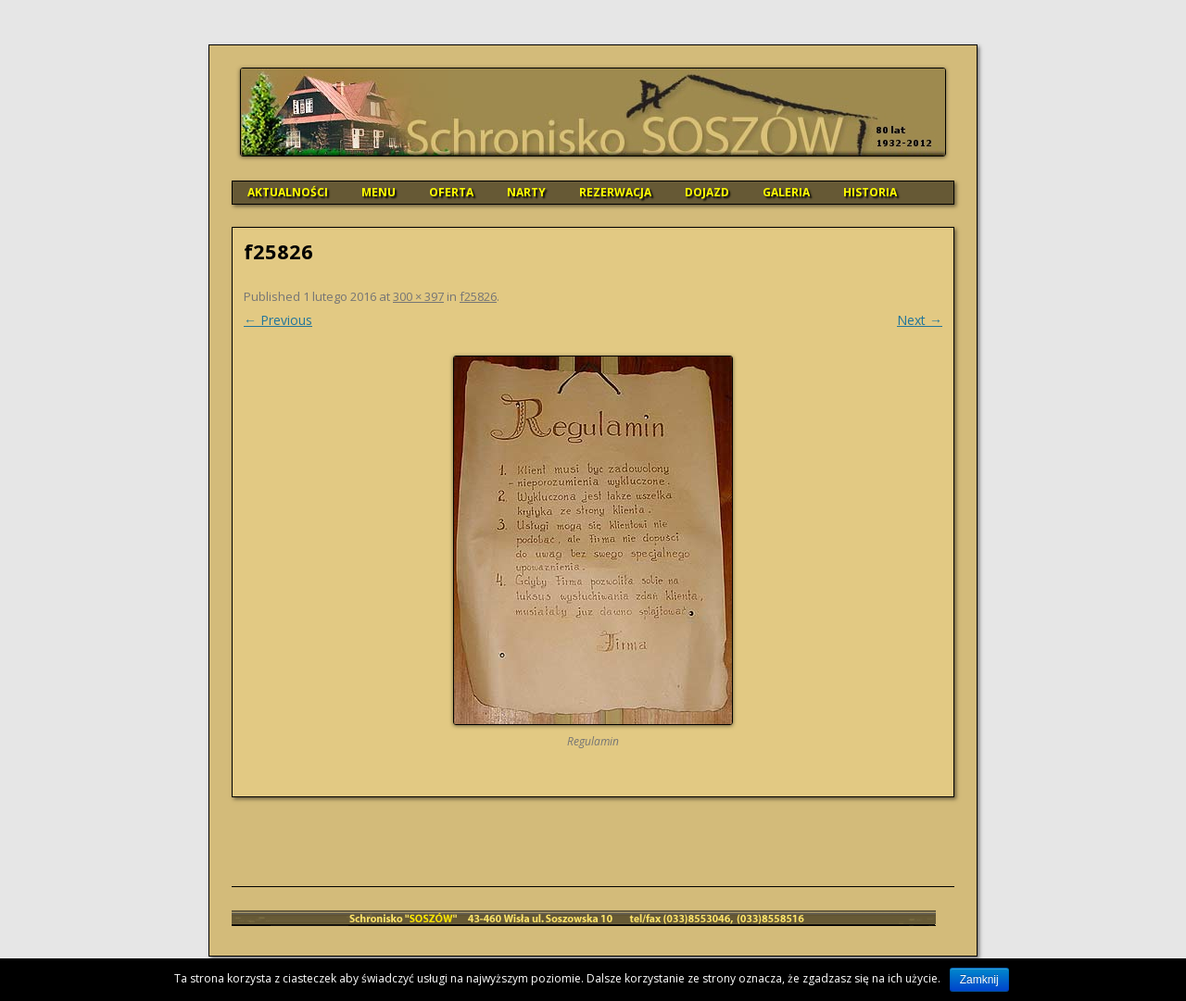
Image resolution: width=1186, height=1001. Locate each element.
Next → (919, 320)
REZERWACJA (615, 192)
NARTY (526, 192)
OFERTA (451, 192)
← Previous (278, 320)
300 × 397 (418, 296)
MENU (378, 192)
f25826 (478, 296)
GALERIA (786, 192)
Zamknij (979, 979)
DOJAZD (707, 192)
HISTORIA (870, 192)
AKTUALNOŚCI (287, 192)
